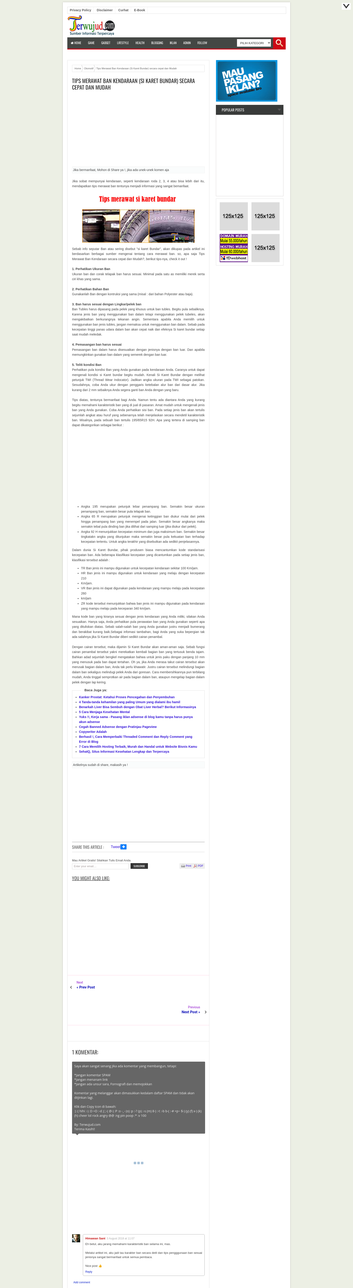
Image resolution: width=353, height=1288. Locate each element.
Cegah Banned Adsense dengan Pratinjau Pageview (118, 727)
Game (91, 42)
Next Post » (191, 987)
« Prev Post (86, 987)
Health (140, 42)
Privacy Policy (80, 10)
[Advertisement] (138, 130)
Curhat (123, 10)
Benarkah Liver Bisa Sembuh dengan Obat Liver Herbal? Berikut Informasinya (137, 707)
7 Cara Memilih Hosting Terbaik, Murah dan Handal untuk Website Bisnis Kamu (138, 746)
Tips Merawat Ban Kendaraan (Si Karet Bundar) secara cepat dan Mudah (133, 83)
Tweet (115, 847)
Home (76, 42)
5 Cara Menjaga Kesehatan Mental (104, 712)
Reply (88, 1247)
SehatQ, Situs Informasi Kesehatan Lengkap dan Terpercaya (124, 751)
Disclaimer (105, 10)
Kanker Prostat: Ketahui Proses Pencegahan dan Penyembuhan (127, 697)
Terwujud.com (175, 1274)
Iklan (173, 42)
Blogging (157, 42)
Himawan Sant (95, 1213)
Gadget (105, 42)
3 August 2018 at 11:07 (120, 1213)
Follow (202, 42)
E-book (139, 10)
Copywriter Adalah (93, 732)
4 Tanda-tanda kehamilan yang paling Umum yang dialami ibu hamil (129, 702)
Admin (187, 42)
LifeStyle (123, 42)
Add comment (81, 1257)
